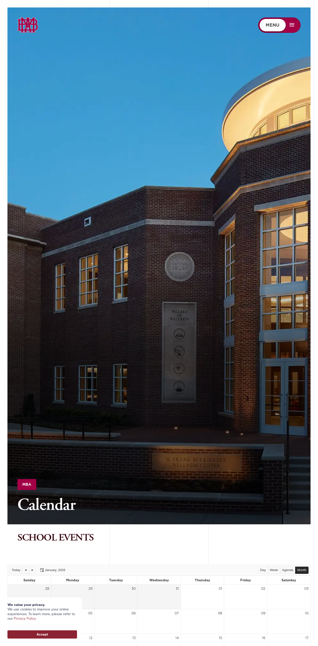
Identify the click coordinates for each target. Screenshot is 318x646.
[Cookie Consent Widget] (42, 620)
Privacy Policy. (25, 618)
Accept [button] (42, 634)
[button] (16, 570)
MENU (272, 25)
